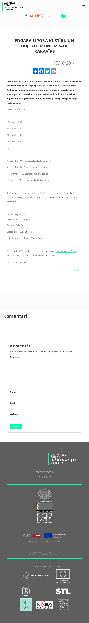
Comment (15, 357)
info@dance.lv (44, 471)
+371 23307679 (44, 477)
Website (14, 414)
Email (12, 403)
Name (13, 392)
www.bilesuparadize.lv (66, 251)
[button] (84, 6)
